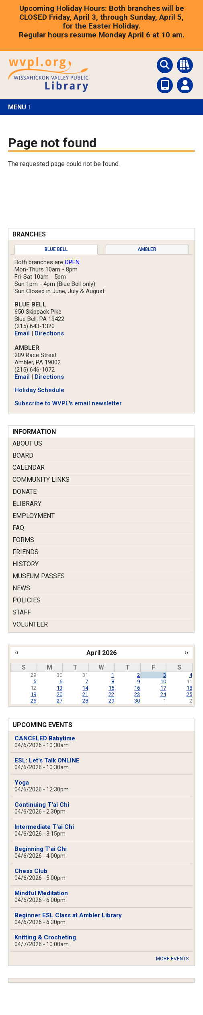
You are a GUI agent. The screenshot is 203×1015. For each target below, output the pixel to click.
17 (163, 688)
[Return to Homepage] (48, 90)
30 (137, 701)
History (25, 564)
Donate (24, 491)
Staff (21, 612)
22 (111, 694)
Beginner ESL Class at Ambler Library (68, 915)
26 (33, 701)
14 (85, 688)
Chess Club (30, 871)
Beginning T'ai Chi (40, 849)
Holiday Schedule (39, 390)
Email (22, 333)
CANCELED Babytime (44, 738)
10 (163, 681)
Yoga (21, 782)
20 (59, 694)
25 (189, 694)
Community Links (41, 479)
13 (59, 688)
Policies (26, 600)
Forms (23, 540)
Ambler (146, 249)
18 (189, 688)
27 (59, 701)
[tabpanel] (101, 333)
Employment (33, 516)
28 (85, 701)
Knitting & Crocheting (45, 937)
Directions (49, 333)
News (21, 588)
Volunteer (30, 624)
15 (111, 688)
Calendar (28, 467)
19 (33, 694)
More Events (172, 959)
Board (22, 455)
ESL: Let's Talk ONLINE (47, 760)
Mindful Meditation (41, 893)
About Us (27, 443)
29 (111, 701)
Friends (25, 552)
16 (137, 688)
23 (137, 694)
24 (163, 694)
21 (85, 694)
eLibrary (26, 504)
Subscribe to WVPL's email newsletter (68, 403)
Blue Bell (56, 249)
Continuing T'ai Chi (41, 804)
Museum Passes (38, 576)
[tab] (56, 249)
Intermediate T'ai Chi (44, 826)
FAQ (18, 528)
